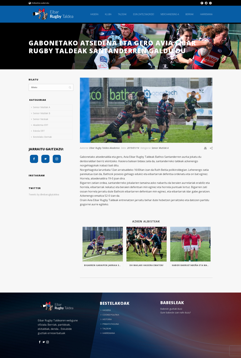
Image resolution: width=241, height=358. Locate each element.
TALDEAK (122, 14)
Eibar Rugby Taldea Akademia (104, 147)
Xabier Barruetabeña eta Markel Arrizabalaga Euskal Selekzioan (191, 265)
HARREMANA (206, 14)
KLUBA (108, 14)
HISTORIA (106, 319)
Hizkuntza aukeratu (39, 3)
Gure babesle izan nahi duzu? (175, 312)
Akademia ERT (39, 124)
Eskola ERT (38, 130)
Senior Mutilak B (40, 113)
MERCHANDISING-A (170, 14)
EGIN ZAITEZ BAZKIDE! (143, 14)
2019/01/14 (133, 147)
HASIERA (94, 14)
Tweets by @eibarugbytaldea (44, 194)
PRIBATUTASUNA (110, 324)
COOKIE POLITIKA (110, 314)
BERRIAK (190, 14)
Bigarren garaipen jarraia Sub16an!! (103, 265)
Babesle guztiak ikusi (171, 308)
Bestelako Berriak (41, 136)
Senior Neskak (39, 119)
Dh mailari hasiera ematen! (147, 265)
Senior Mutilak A (160, 147)
